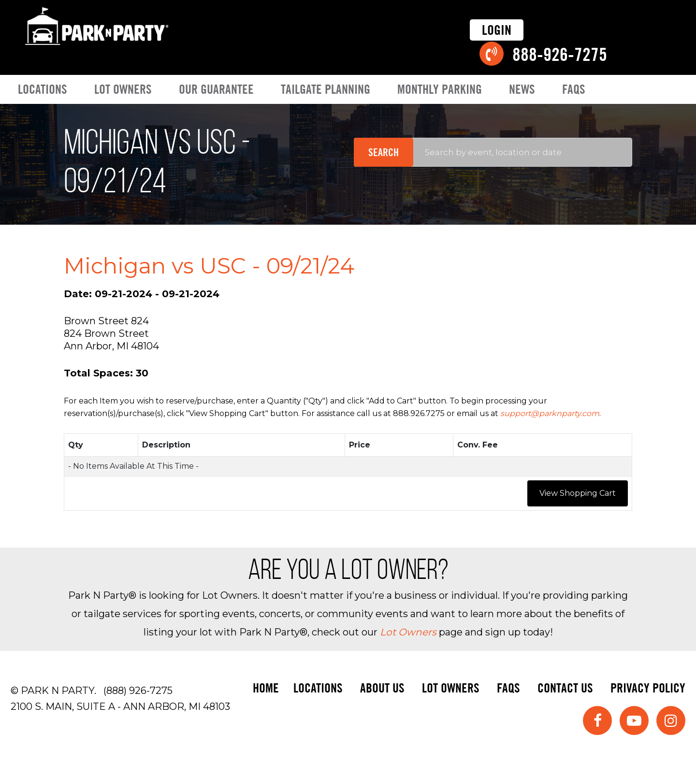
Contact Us (565, 687)
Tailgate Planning (325, 89)
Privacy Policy (647, 687)
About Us (382, 687)
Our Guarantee (216, 89)
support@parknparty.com (549, 413)
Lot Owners (123, 89)
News (522, 89)
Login (496, 30)
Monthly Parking (439, 89)
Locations (42, 89)
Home (266, 687)
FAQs (573, 89)
